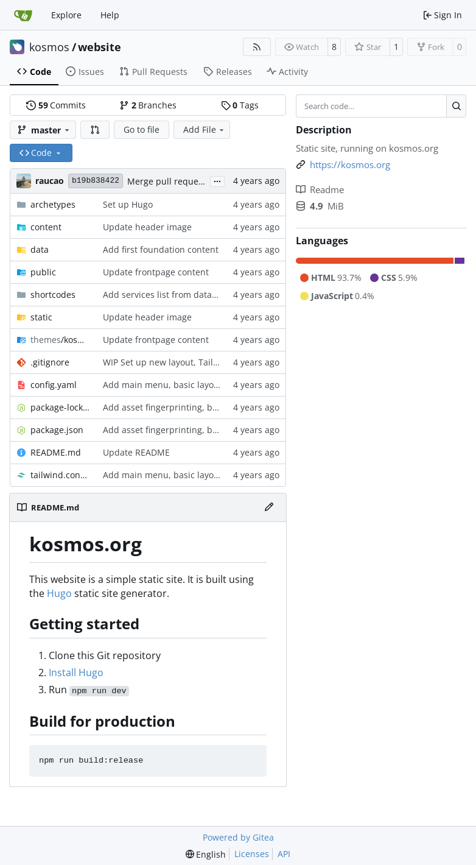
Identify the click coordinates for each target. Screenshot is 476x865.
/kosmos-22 (60, 339)
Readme (320, 189)
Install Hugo (76, 672)
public (43, 272)
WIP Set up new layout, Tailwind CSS (177, 362)
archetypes (52, 204)
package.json (56, 430)
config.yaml (53, 384)
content (45, 227)
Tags (240, 105)
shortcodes (52, 294)
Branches (148, 105)
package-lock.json (60, 407)
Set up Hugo (128, 204)
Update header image (147, 227)
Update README (136, 452)
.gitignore (49, 362)
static (41, 317)
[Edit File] (269, 507)
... (217, 180)
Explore (66, 15)
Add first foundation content (161, 249)
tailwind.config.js (60, 475)
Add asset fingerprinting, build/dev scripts (189, 407)
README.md (55, 452)
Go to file (141, 129)
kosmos (49, 47)
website (99, 47)
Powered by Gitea (238, 837)
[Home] (23, 15)
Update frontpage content (156, 272)
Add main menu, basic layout (162, 384)
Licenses (251, 854)
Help (109, 15)
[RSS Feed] (257, 47)
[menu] (206, 854)
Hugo (59, 593)
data (39, 249)
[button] (95, 130)
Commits (56, 105)
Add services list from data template (177, 294)
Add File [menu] (204, 129)
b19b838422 (95, 180)
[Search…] (456, 106)
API (284, 854)
